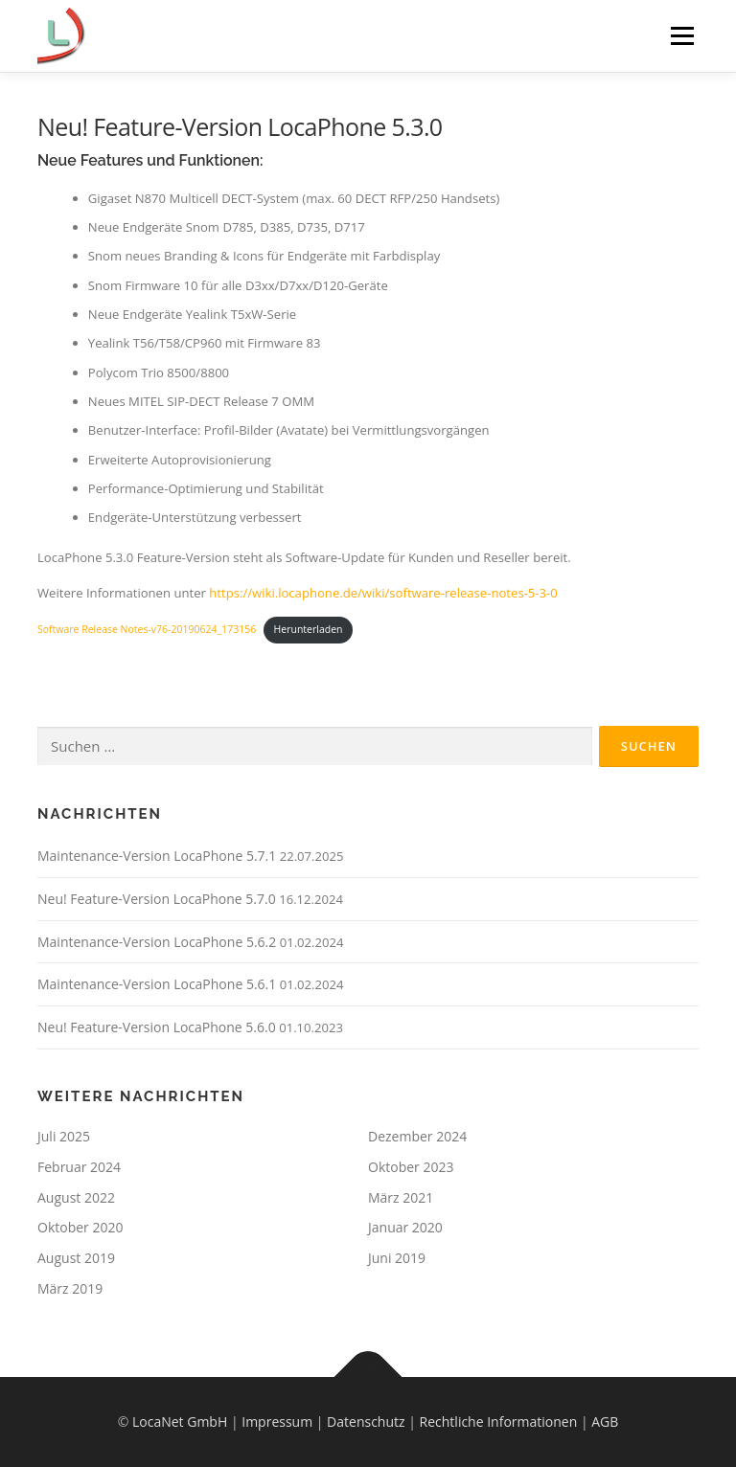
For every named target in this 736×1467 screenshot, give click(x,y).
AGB (604, 1421)
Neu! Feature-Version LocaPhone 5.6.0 (156, 1027)
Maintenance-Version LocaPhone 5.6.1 (156, 984)
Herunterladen (308, 629)
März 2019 (70, 1288)
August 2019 (76, 1258)
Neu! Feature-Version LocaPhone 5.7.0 (156, 899)
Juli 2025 (63, 1136)
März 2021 (400, 1197)
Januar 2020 (405, 1227)
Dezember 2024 (417, 1136)
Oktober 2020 (80, 1227)
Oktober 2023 (410, 1167)
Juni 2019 (397, 1258)
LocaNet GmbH (179, 1421)
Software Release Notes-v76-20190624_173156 (146, 629)
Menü (682, 35)
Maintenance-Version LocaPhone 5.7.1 (156, 855)
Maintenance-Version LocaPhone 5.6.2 (156, 942)
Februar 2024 (79, 1167)
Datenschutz (365, 1421)
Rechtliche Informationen (499, 1421)
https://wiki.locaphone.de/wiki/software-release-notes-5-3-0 (383, 592)
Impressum (277, 1421)
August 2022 (76, 1197)
